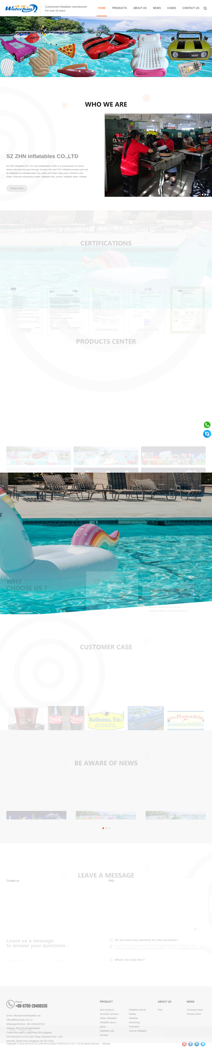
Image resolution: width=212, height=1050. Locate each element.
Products (119, 8)
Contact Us (191, 8)
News (157, 8)
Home (102, 8)
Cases (171, 8)
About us (140, 8)
